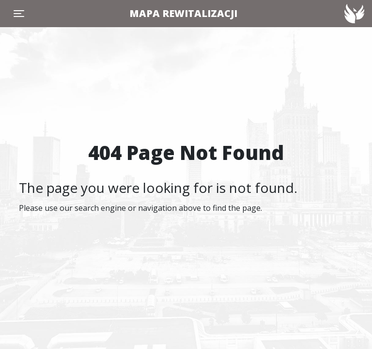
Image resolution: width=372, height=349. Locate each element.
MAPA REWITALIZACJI (183, 13)
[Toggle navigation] (19, 13)
